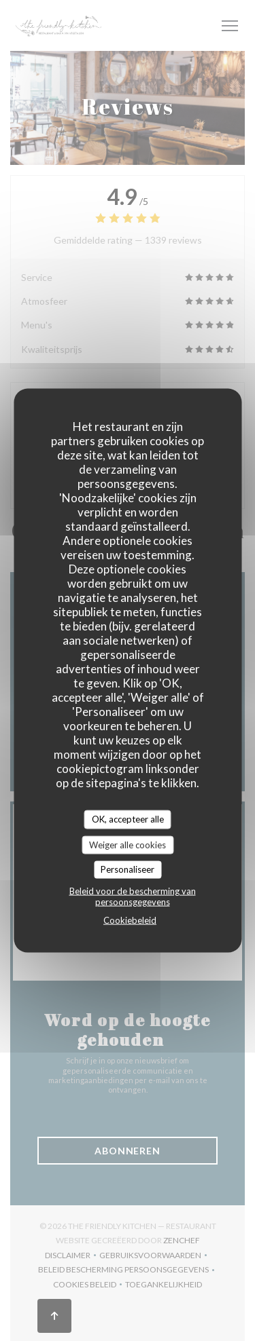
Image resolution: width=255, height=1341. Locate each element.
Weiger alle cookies (127, 844)
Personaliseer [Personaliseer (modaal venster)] (127, 869)
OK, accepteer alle (128, 819)
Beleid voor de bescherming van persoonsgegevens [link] (132, 896)
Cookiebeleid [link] (129, 919)
